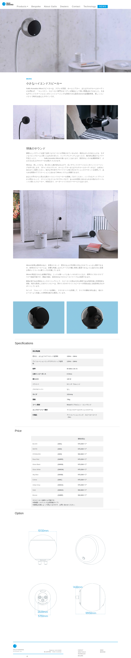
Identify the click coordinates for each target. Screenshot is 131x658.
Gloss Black (36, 464)
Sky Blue (35, 474)
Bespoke (36, 6)
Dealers (64, 6)
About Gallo (50, 6)
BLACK (35, 444)
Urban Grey (36, 485)
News (101, 650)
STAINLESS (37, 454)
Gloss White (37, 469)
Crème (35, 480)
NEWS (102, 6)
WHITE (35, 449)
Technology (90, 6)
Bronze (35, 495)
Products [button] (22, 6)
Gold (34, 490)
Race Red (36, 459)
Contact (76, 6)
